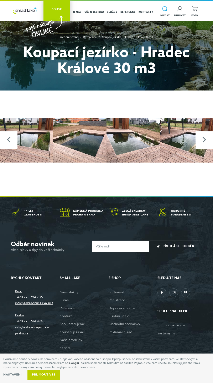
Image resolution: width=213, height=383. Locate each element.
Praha (19, 315)
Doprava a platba (122, 308)
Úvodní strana (69, 37)
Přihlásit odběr (178, 246)
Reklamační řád (120, 332)
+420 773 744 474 (29, 321)
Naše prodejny (71, 340)
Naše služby (69, 292)
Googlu (74, 363)
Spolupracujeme (72, 324)
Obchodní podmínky (124, 324)
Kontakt (66, 316)
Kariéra (65, 348)
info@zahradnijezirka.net (34, 303)
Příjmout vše (43, 374)
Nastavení (12, 374)
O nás (64, 300)
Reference (90, 37)
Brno (18, 291)
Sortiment (116, 292)
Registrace (117, 300)
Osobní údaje (119, 316)
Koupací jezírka (71, 332)
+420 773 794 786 (29, 297)
